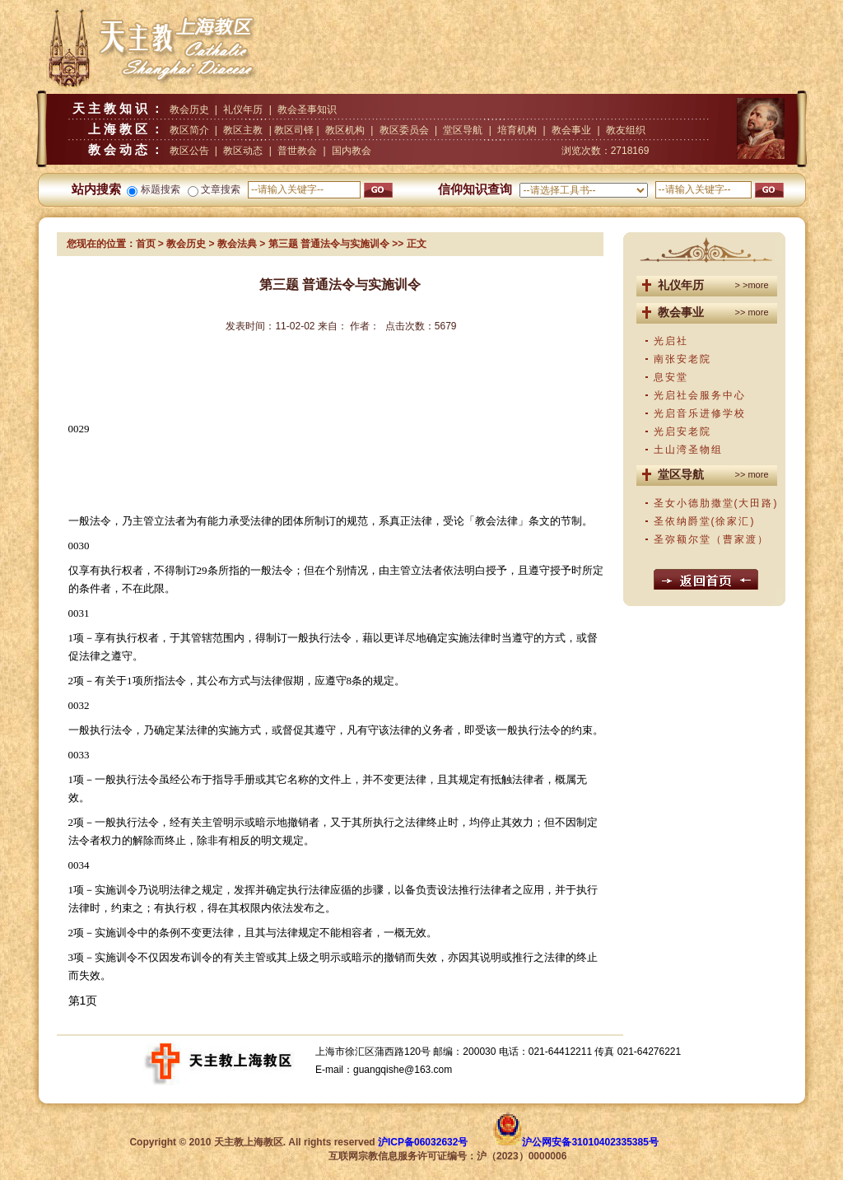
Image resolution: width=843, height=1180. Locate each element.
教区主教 (243, 130)
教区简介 (189, 130)
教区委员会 (404, 130)
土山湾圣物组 (688, 449)
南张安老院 (682, 359)
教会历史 (189, 109)
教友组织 (625, 130)
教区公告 (189, 150)
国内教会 (351, 150)
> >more (752, 285)
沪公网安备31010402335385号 (590, 1142)
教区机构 (345, 130)
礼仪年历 (243, 109)
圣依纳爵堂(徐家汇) (705, 521)
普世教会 (297, 150)
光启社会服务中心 (700, 395)
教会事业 (571, 130)
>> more (752, 312)
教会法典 (237, 244)
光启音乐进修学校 (700, 413)
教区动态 (243, 150)
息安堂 (671, 377)
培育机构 (517, 130)
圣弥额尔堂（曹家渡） (711, 539)
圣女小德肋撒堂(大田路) (716, 503)
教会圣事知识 (307, 109)
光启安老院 (682, 431)
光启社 (671, 341)
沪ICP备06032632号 (423, 1142)
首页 (146, 244)
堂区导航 (462, 130)
